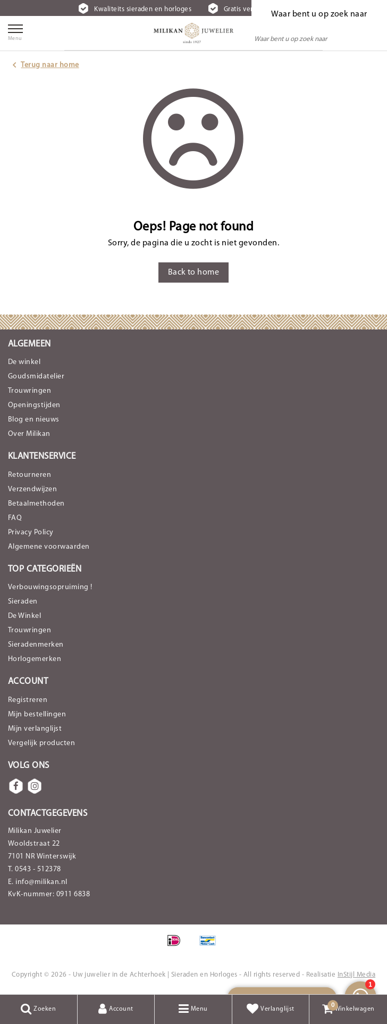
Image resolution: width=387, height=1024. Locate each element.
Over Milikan (29, 434)
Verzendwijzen (32, 489)
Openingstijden (34, 405)
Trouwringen (29, 391)
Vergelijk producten (41, 743)
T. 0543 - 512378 (34, 869)
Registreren (27, 700)
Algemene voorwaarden (49, 547)
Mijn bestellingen (37, 715)
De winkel (24, 362)
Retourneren (29, 475)
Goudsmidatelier (36, 377)
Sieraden (23, 602)
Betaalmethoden (36, 504)
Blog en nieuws (34, 420)
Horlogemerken (34, 659)
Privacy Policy (31, 532)
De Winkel (24, 616)
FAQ (15, 518)
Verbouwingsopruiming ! (50, 587)
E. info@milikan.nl (38, 882)
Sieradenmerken (36, 645)
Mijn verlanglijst (35, 729)
